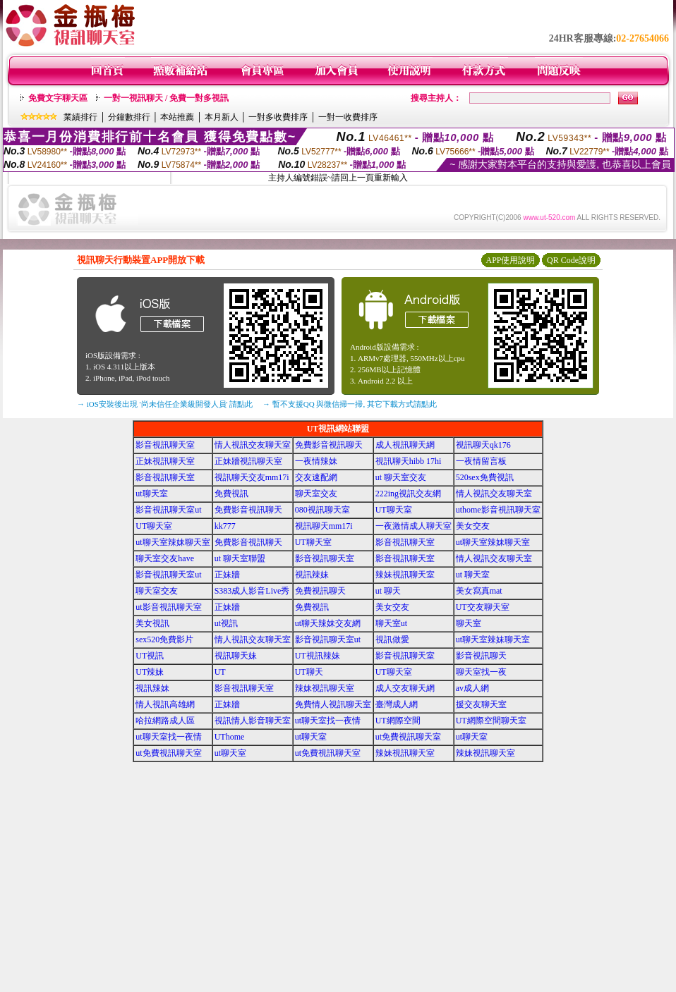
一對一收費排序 (348, 117)
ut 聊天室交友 (400, 477)
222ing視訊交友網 (408, 493)
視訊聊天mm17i (324, 526)
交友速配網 (316, 477)
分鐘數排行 (129, 117)
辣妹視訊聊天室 (405, 575)
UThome (230, 737)
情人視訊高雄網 (165, 704)
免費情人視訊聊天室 (333, 704)
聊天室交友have (164, 558)
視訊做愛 (392, 639)
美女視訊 (152, 623)
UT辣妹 (149, 672)
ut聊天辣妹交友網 (328, 623)
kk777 (225, 526)
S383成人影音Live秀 (252, 591)
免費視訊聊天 (320, 591)
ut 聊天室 (473, 575)
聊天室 (468, 623)
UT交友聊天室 (482, 607)
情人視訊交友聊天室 (253, 445)
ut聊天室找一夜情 (328, 720)
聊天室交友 (316, 493)
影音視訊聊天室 (165, 445)
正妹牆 (227, 575)
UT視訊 (149, 656)
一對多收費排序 (278, 117)
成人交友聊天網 (405, 688)
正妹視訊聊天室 (165, 461)
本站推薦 (177, 117)
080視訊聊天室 (322, 510)
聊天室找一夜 (481, 672)
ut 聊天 (388, 591)
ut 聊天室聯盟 (240, 558)
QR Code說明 (571, 260)
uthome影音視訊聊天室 (498, 510)
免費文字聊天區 (57, 98)
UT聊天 (309, 672)
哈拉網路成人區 (165, 720)
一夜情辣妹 (316, 461)
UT (220, 672)
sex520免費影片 (164, 639)
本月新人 (222, 117)
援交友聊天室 (481, 704)
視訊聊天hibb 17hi (408, 461)
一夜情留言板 (481, 461)
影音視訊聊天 (481, 656)
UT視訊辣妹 (317, 656)
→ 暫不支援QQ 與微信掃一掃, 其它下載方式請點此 (349, 404)
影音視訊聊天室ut (168, 510)
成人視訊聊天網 (405, 445)
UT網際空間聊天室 (491, 720)
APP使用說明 (510, 260)
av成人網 (472, 688)
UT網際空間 (398, 720)
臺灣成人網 (396, 704)
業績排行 (80, 117)
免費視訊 (231, 493)
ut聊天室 (151, 493)
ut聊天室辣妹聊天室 (172, 542)
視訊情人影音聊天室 (253, 720)
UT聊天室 (393, 510)
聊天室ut (391, 623)
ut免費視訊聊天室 (408, 737)
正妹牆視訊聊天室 (248, 461)
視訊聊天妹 (236, 656)
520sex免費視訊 (485, 477)
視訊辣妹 (312, 575)
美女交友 (473, 526)
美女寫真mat (479, 591)
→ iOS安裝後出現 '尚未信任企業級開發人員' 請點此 (165, 404)
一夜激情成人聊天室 (413, 526)
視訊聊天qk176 (483, 445)
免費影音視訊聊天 (329, 445)
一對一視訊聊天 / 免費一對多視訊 (166, 98)
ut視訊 (226, 623)
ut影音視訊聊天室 (168, 607)
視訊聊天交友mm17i (252, 477)
